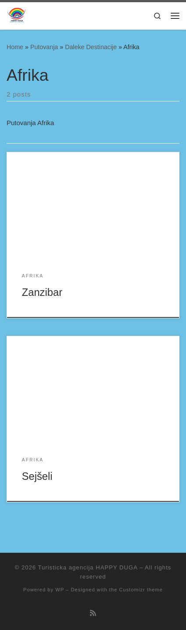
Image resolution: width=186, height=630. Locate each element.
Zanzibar (42, 292)
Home (15, 46)
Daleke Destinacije (91, 46)
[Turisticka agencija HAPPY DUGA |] (16, 15)
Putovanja (44, 46)
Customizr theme (141, 589)
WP (59, 589)
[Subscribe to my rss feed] (93, 613)
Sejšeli (37, 476)
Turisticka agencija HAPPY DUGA (88, 567)
